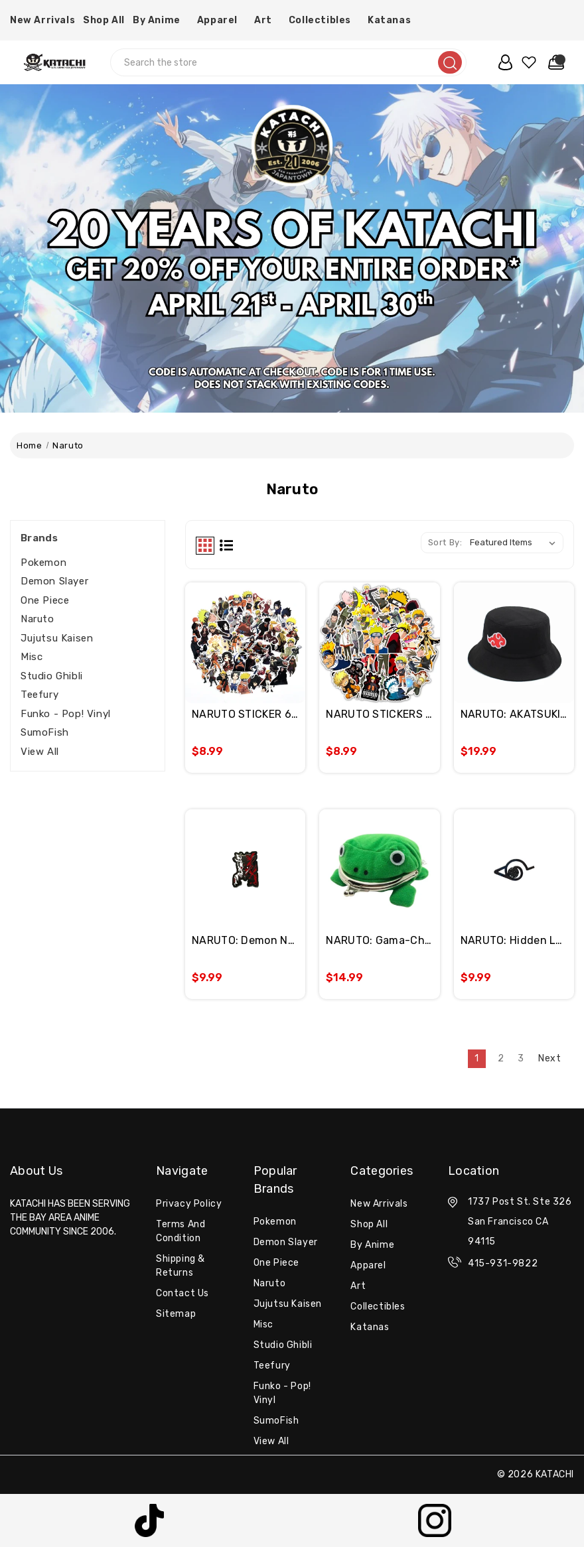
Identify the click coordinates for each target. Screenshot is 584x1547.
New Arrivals (42, 20)
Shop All (104, 20)
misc (31, 657)
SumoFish (45, 732)
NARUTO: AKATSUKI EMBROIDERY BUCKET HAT (514, 714)
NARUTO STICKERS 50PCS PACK (379, 714)
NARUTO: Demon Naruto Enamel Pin (245, 940)
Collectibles (324, 20)
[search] (450, 62)
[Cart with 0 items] (553, 62)
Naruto (37, 619)
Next (555, 1058)
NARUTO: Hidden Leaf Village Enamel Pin (514, 940)
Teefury (39, 695)
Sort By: (445, 542)
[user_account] (502, 62)
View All (40, 752)
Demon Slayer (54, 581)
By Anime (161, 20)
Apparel (221, 20)
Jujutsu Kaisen (57, 638)
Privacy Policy (189, 1203)
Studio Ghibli (52, 676)
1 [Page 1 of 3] (477, 1058)
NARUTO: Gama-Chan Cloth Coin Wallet (379, 940)
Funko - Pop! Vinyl (66, 714)
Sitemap (176, 1313)
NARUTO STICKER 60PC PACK (245, 714)
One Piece (45, 600)
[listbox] (515, 543)
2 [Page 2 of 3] (501, 1058)
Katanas (393, 20)
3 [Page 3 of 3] (521, 1058)
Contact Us (182, 1293)
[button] (149, 1520)
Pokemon (43, 563)
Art (267, 20)
